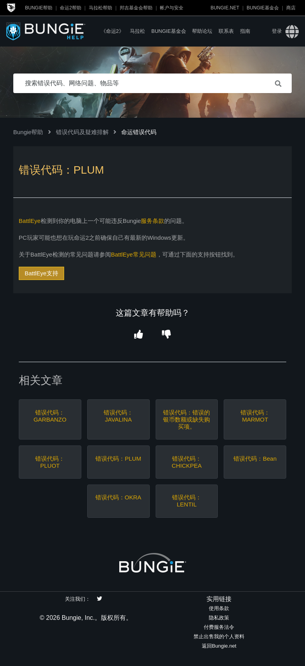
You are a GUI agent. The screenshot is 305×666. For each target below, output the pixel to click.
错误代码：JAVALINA (118, 416)
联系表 (226, 31)
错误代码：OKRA (118, 497)
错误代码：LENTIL (186, 501)
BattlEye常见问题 (133, 254)
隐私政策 (219, 618)
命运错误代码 (138, 132)
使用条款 (219, 608)
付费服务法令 (219, 627)
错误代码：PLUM (118, 458)
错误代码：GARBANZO (50, 416)
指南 (245, 31)
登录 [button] (277, 31)
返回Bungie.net (219, 646)
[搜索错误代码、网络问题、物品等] (152, 83)
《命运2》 (112, 31)
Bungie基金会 (263, 8)
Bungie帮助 (38, 8)
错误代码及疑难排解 (82, 132)
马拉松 (137, 31)
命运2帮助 (70, 8)
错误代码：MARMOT (255, 416)
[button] (139, 335)
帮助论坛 (202, 31)
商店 (291, 8)
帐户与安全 (171, 8)
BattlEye (30, 220)
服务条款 (152, 220)
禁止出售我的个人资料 (219, 636)
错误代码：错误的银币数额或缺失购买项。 (186, 419)
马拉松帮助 (100, 8)
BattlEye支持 (41, 273)
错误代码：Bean (254, 458)
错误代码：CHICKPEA (187, 462)
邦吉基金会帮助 (136, 8)
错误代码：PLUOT (50, 462)
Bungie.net (224, 8)
